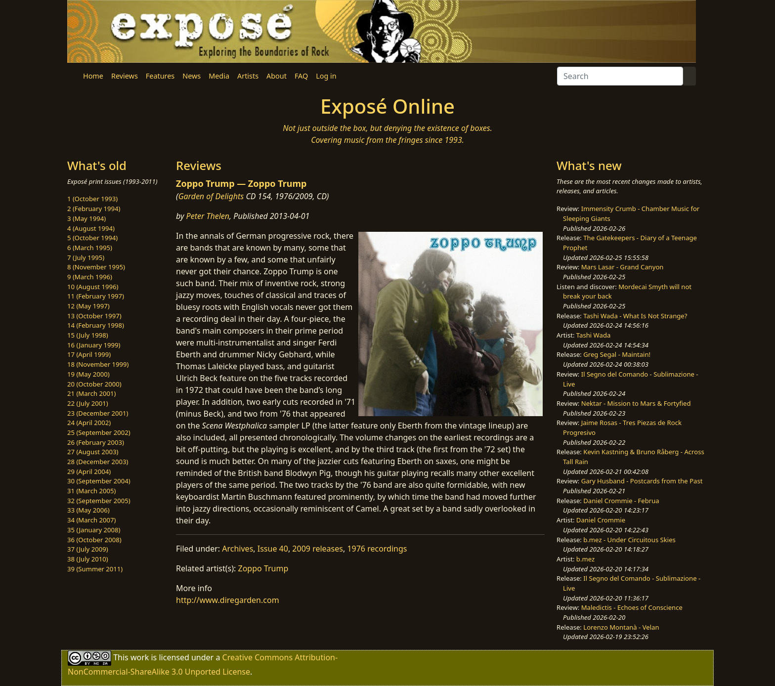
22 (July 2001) (87, 403)
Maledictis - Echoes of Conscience (632, 607)
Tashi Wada (593, 335)
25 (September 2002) (98, 432)
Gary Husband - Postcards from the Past (642, 480)
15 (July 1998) (87, 335)
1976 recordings (377, 548)
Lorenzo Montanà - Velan (621, 627)
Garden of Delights (211, 196)
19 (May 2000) (88, 374)
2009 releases (317, 548)
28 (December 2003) (97, 461)
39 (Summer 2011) (95, 568)
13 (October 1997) (94, 315)
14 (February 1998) (95, 325)
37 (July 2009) (87, 549)
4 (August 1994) (91, 228)
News (191, 76)
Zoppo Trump (263, 568)
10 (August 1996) (92, 286)
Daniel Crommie (600, 519)
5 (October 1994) (92, 237)
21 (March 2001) (91, 393)
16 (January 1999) (93, 345)
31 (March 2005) (91, 490)
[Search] (620, 76)
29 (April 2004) (89, 471)
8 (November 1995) (96, 266)
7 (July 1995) (85, 257)
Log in (326, 76)
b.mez (585, 559)
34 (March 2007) (91, 519)
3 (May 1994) (86, 218)
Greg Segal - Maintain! (616, 354)
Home (93, 76)
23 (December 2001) (97, 413)
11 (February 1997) (95, 296)
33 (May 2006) (88, 510)
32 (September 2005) (98, 500)
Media (219, 76)
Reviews (124, 76)
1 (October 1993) (92, 198)
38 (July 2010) (87, 559)
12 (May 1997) (88, 305)
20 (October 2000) (94, 384)
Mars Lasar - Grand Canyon (622, 266)
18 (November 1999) (98, 364)
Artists (247, 76)
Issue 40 (273, 548)
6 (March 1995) (89, 247)
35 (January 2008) (93, 529)
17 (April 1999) (89, 354)
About (276, 76)
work (139, 657)
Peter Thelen (208, 216)
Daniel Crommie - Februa (621, 500)
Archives (237, 548)
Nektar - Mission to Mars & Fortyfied (636, 403)
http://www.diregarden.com (227, 600)
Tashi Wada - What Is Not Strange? (635, 315)
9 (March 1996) (89, 276)
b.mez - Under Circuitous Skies (629, 539)
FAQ (301, 76)
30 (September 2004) (98, 480)
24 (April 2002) (89, 422)
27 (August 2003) (92, 451)
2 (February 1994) (93, 208)
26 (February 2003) (95, 442)
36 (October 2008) (94, 539)
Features (160, 76)
